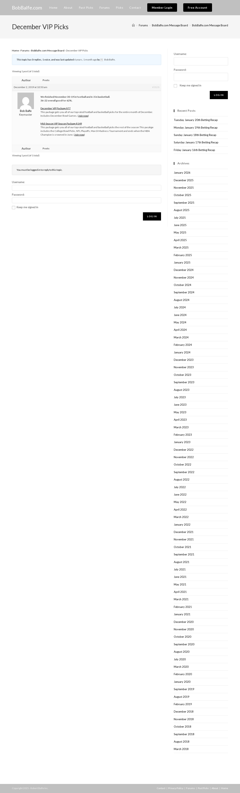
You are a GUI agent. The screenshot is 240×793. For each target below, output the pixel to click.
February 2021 (183, 606)
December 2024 (184, 270)
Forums (25, 50)
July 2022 (180, 487)
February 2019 (183, 704)
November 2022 (184, 457)
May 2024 (180, 322)
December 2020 (184, 621)
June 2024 (180, 315)
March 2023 (181, 427)
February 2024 (183, 344)
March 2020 (181, 666)
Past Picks (203, 788)
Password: (18, 194)
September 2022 (184, 472)
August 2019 (181, 696)
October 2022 (182, 464)
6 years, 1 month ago (85, 59)
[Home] (133, 25)
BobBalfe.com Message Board (210, 25)
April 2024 (180, 329)
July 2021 (180, 569)
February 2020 (183, 674)
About (215, 788)
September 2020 (184, 644)
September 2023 (184, 382)
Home (15, 50)
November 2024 (184, 277)
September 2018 (184, 734)
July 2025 (180, 217)
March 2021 (181, 599)
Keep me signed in (27, 207)
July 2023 (180, 397)
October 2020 (182, 636)
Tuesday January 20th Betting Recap (196, 120)
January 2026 (182, 172)
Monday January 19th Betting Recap (196, 127)
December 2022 (184, 449)
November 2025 (184, 187)
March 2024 (181, 337)
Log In (152, 216)
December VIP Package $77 (56, 108)
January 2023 (182, 442)
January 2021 (182, 614)
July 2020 (180, 659)
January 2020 (182, 681)
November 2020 (184, 629)
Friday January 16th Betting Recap (194, 150)
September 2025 (184, 202)
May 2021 (180, 584)
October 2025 (182, 195)
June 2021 (180, 576)
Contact (161, 788)
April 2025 (180, 240)
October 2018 (182, 726)
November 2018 (184, 719)
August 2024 (181, 300)
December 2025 (184, 180)
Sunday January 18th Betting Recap (195, 135)
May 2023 (180, 412)
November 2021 (184, 539)
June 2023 (180, 404)
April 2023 (180, 419)
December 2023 (184, 359)
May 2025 (180, 232)
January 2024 (182, 352)
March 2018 (181, 749)
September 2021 (184, 554)
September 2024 (184, 292)
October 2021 (182, 547)
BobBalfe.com (27, 7)
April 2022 (180, 509)
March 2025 (181, 247)
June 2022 (180, 494)
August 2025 (181, 210)
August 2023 (181, 389)
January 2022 (182, 524)
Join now (83, 115)
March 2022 (181, 517)
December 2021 (184, 532)
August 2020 (181, 651)
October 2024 (182, 285)
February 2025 (183, 255)
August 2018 (181, 741)
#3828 (155, 87)
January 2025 (182, 262)
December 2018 (184, 711)
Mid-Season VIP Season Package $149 (61, 123)
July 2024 (180, 307)
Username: (18, 182)
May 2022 (180, 502)
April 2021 (180, 591)
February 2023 (183, 434)
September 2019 (184, 689)
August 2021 (181, 562)
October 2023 (182, 374)
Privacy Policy (175, 788)
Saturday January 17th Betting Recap (196, 142)
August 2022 (181, 479)
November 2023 (184, 367)
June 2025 (180, 225)
